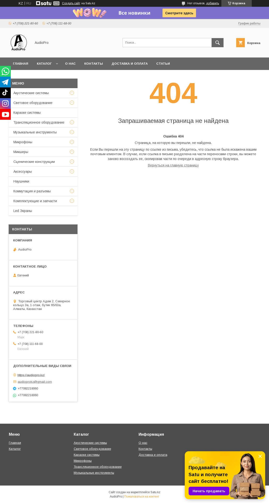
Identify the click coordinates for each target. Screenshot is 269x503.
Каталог (44, 63)
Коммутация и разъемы (32, 191)
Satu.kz (155, 492)
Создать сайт (71, 3)
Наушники (21, 181)
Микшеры (20, 152)
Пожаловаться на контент (141, 496)
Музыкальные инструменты (35, 132)
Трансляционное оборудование (38, 122)
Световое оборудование (32, 103)
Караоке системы (27, 112)
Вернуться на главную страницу (173, 165)
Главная (20, 63)
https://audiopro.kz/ (31, 375)
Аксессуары (22, 171)
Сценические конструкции (34, 162)
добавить (212, 3)
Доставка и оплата (130, 63)
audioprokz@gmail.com (35, 381)
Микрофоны (22, 142)
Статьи (163, 63)
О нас (70, 63)
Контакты (93, 63)
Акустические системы (31, 93)
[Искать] (218, 42)
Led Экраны (22, 211)
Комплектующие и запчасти (35, 201)
